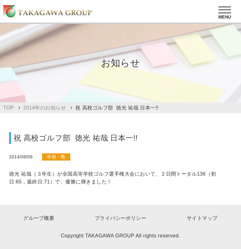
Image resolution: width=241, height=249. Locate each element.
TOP (8, 107)
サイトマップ (202, 218)
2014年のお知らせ (44, 107)
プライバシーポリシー (121, 218)
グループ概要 (38, 218)
